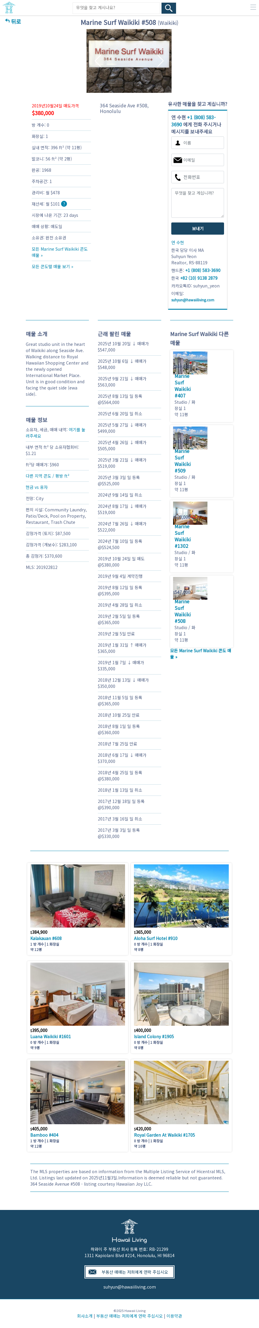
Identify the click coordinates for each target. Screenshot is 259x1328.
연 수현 (177, 242)
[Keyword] (116, 7)
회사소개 (84, 1316)
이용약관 (174, 1316)
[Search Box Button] (169, 8)
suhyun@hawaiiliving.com (129, 1287)
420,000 (142, 1129)
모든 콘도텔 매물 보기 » (52, 266)
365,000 (142, 932)
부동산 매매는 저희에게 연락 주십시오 (135, 1272)
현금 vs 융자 (37, 487)
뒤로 (16, 21)
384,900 (38, 932)
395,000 (38, 1030)
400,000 (142, 1030)
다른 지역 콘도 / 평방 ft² (47, 476)
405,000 (38, 1129)
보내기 (198, 228)
